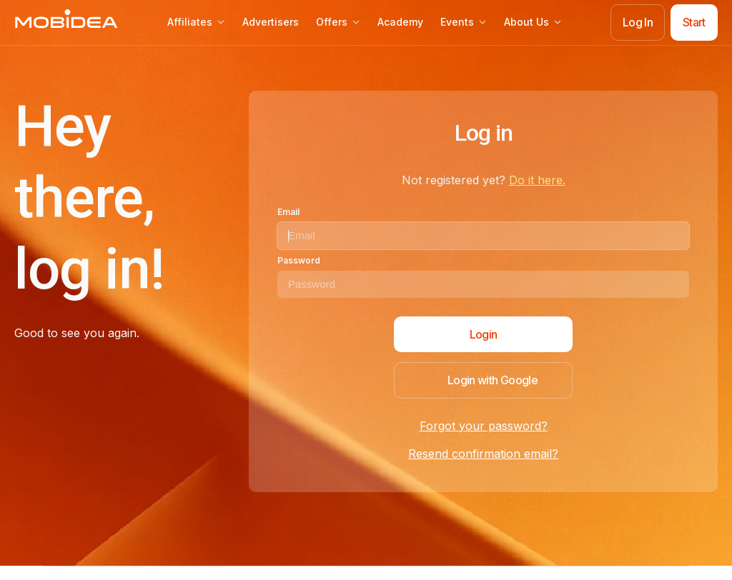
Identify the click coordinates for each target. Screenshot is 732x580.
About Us (533, 22)
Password (298, 260)
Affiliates (196, 22)
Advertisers (270, 22)
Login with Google (492, 380)
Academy (400, 22)
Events (463, 22)
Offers (338, 22)
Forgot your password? (484, 426)
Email (288, 211)
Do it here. (537, 180)
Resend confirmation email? (483, 453)
